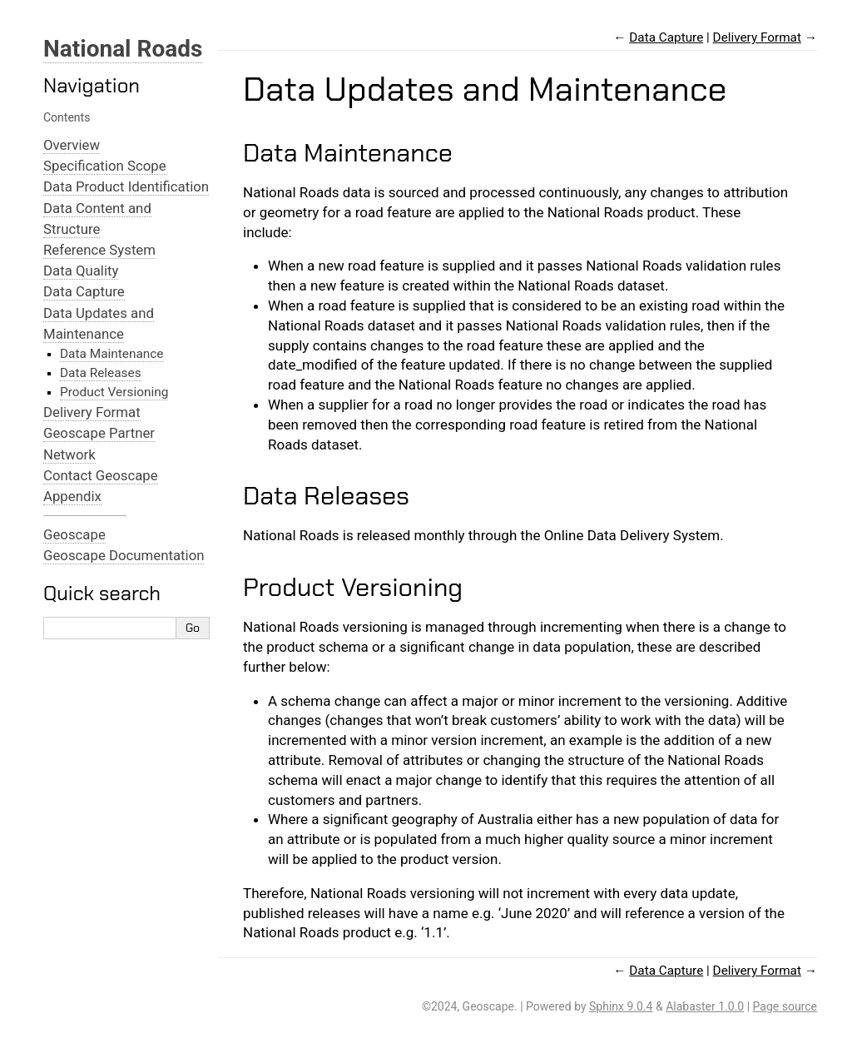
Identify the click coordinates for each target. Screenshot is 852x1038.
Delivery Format (92, 412)
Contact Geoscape (100, 475)
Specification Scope (104, 165)
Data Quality (80, 270)
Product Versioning (114, 392)
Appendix (72, 496)
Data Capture (84, 291)
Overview (71, 145)
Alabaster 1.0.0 (705, 1006)
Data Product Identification (126, 186)
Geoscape (74, 534)
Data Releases (100, 372)
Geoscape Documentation (123, 555)
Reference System (99, 249)
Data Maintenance (112, 353)
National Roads (122, 48)
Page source (785, 1006)
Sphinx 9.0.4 (620, 1006)
